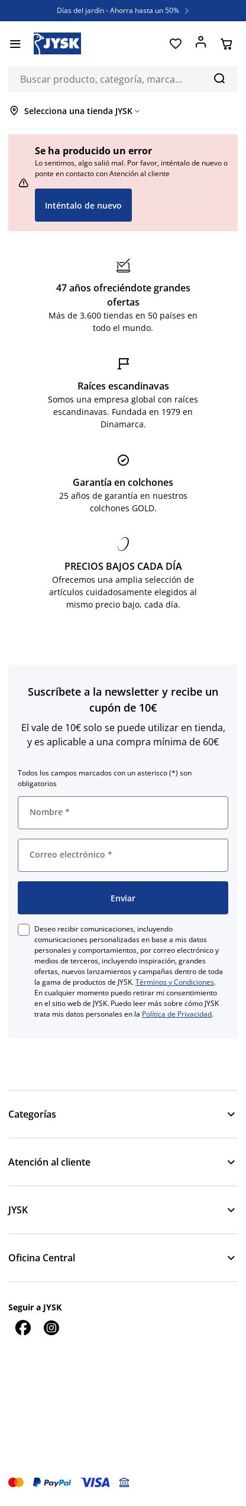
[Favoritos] (175, 43)
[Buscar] (219, 78)
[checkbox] (24, 930)
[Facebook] (22, 1327)
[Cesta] (226, 43)
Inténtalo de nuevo (83, 205)
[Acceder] (201, 44)
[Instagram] (51, 1327)
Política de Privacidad (177, 1014)
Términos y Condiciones (174, 982)
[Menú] (15, 43)
